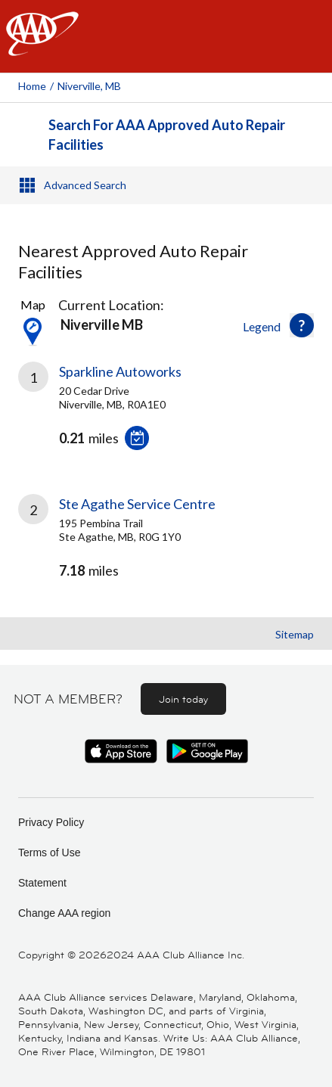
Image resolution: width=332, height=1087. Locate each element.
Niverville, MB (89, 85)
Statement (42, 883)
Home (32, 85)
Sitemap (294, 634)
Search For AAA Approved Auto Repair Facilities (166, 134)
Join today (183, 699)
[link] (166, 418)
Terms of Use (49, 852)
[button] (302, 325)
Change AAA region (64, 913)
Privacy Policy (51, 822)
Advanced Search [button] (85, 185)
